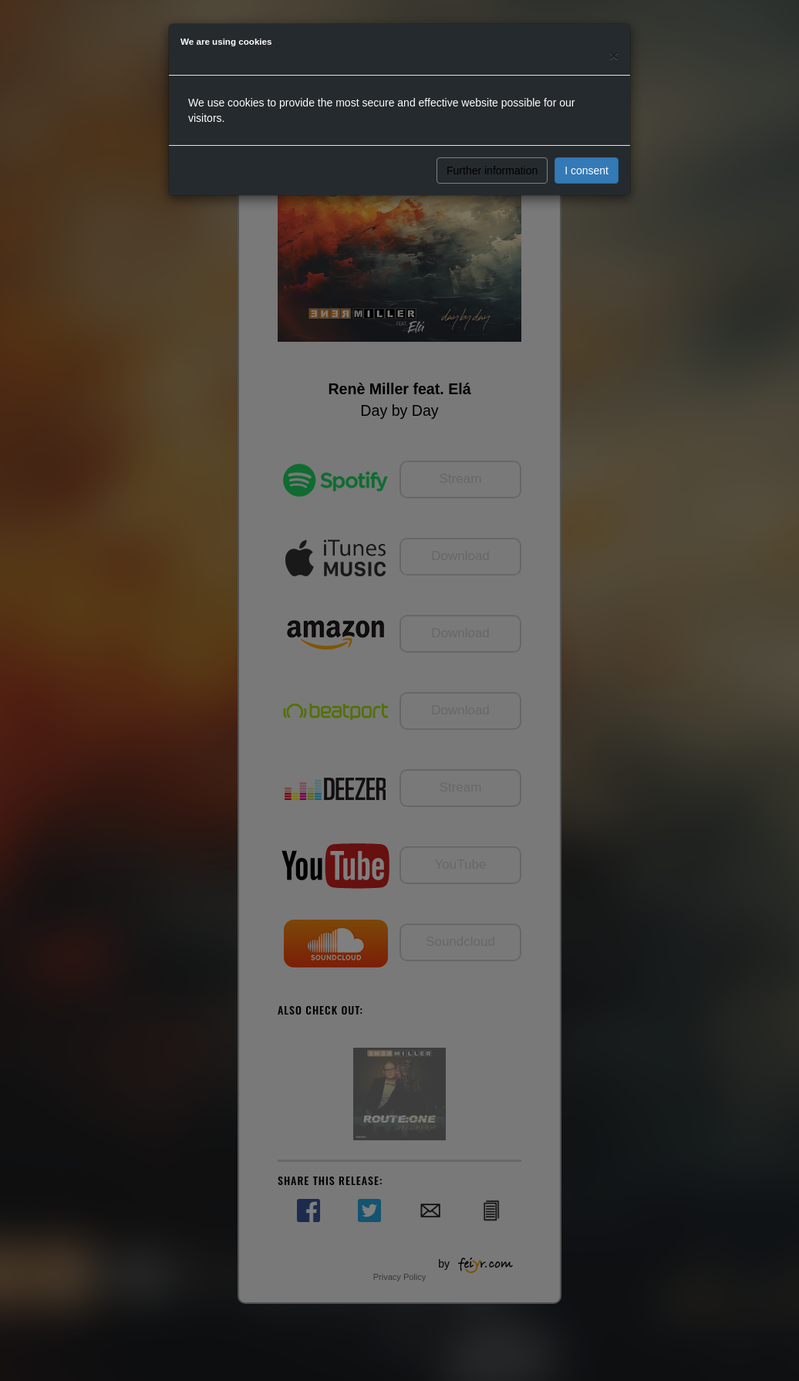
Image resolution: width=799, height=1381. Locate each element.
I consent (587, 170)
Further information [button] (492, 170)
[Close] (614, 55)
